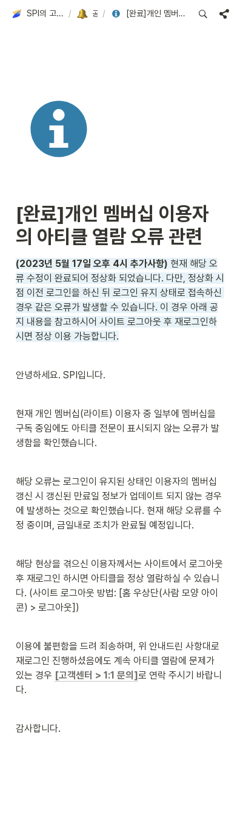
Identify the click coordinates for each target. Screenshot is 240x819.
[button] (37, 14)
